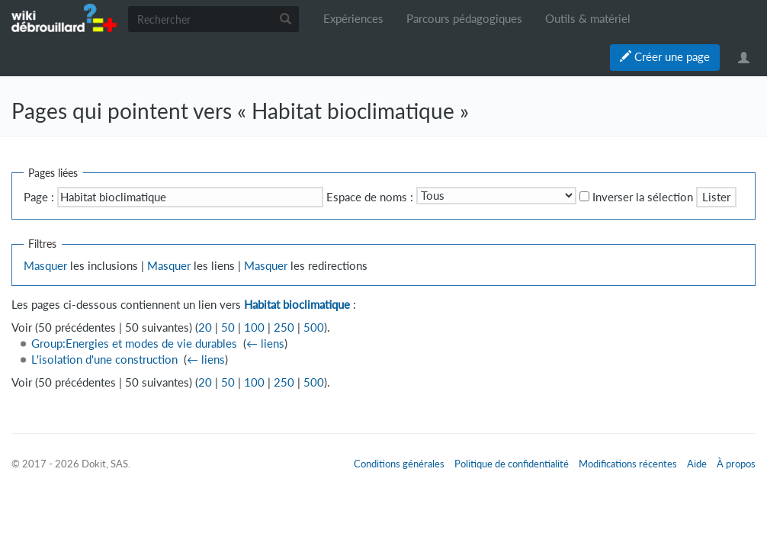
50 (228, 327)
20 (205, 327)
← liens (265, 343)
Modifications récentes (628, 464)
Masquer (45, 265)
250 (284, 327)
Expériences (353, 18)
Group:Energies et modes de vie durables (134, 343)
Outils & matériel (588, 18)
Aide (697, 464)
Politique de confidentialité (511, 464)
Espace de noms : (369, 197)
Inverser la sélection (642, 197)
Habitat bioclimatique (297, 304)
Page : (39, 197)
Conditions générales (399, 464)
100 (254, 327)
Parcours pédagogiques (464, 18)
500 (313, 327)
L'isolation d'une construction (104, 359)
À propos (736, 464)
